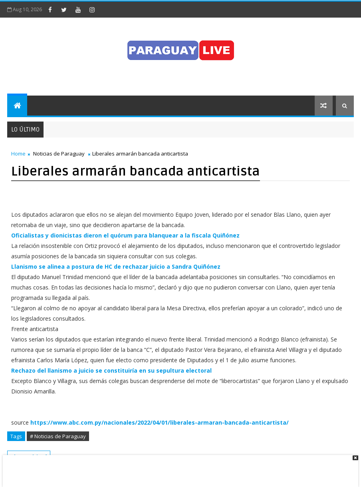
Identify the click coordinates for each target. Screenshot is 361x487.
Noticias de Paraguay (59, 153)
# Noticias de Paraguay (58, 436)
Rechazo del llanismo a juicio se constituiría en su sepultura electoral (111, 370)
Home (18, 153)
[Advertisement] (177, 467)
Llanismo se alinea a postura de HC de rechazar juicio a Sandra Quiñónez (115, 266)
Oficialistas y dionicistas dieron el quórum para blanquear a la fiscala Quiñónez (125, 235)
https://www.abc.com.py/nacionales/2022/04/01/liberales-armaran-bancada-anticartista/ (159, 422)
